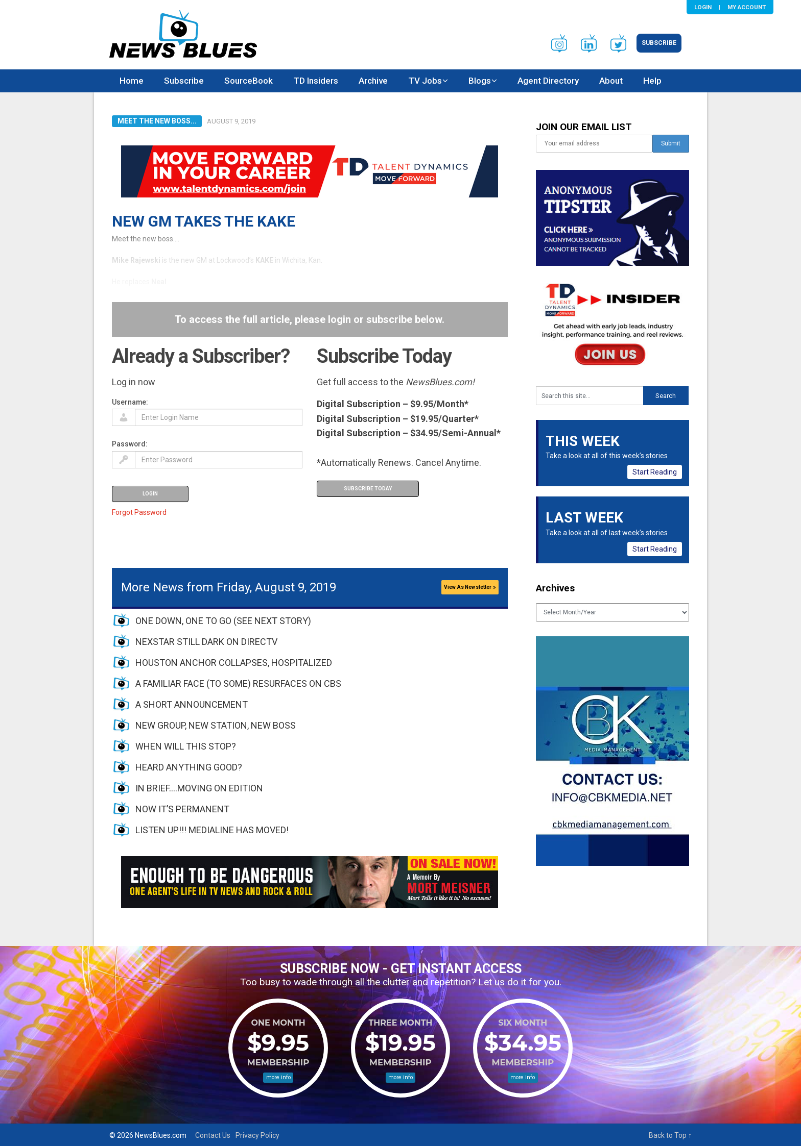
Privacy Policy (257, 1135)
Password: (130, 444)
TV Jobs (425, 81)
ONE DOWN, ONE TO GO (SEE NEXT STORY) (223, 620)
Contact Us (212, 1135)
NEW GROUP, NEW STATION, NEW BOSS (215, 725)
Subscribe (659, 42)
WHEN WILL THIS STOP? (185, 746)
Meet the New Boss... (157, 121)
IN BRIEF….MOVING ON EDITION (199, 788)
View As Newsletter (470, 587)
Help (652, 81)
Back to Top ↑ (670, 1135)
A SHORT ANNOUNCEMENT (191, 704)
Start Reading (654, 472)
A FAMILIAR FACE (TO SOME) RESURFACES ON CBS (238, 683)
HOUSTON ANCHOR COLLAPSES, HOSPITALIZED (233, 662)
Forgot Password (139, 512)
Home (132, 81)
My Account (746, 7)
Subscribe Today (368, 488)
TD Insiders (315, 81)
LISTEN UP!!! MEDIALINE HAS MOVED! (212, 830)
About (611, 81)
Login (703, 7)
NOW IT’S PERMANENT (182, 809)
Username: (130, 402)
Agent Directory (548, 81)
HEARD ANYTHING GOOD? (188, 767)
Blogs (479, 81)
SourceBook (248, 81)
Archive (373, 81)
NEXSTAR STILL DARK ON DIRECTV (206, 641)
